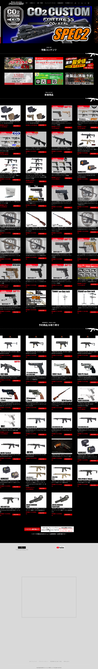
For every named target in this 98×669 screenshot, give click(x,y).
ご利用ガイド (32, 3)
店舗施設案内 (60, 3)
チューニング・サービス (50, 3)
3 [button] (49, 45)
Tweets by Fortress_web (22, 549)
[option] (49, 24)
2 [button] (47, 45)
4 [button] (51, 45)
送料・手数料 (40, 3)
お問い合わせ (66, 661)
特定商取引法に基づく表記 (56, 661)
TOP (26, 3)
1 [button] (45, 45)
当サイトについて (33, 661)
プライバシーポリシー (43, 661)
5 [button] (53, 45)
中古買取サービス (69, 3)
